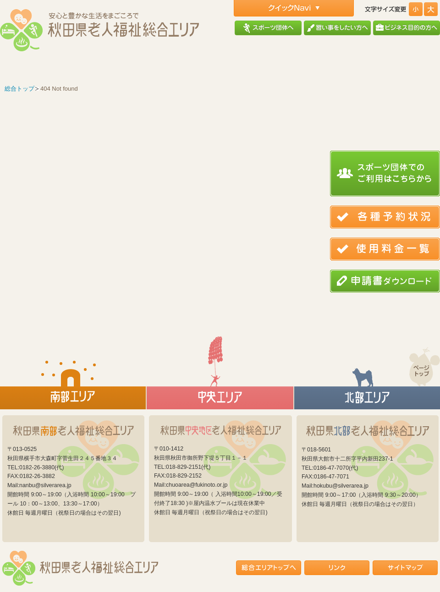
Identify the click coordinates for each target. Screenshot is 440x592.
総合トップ (19, 88)
